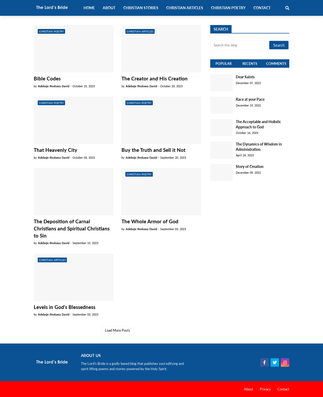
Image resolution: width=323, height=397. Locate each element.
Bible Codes (47, 78)
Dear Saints (245, 77)
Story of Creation (249, 166)
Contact (283, 389)
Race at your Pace (250, 99)
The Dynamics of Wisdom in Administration (259, 147)
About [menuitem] (109, 8)
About (248, 389)
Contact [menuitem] (262, 8)
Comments (276, 63)
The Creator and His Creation (154, 78)
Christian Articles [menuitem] (184, 8)
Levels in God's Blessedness (64, 307)
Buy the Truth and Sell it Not (153, 150)
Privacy (265, 389)
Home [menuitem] (89, 8)
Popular (224, 63)
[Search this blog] (240, 45)
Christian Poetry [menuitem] (228, 8)
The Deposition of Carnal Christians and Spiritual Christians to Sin (72, 228)
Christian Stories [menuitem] (140, 8)
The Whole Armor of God (149, 221)
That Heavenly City (55, 150)
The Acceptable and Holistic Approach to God (258, 124)
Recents (249, 63)
